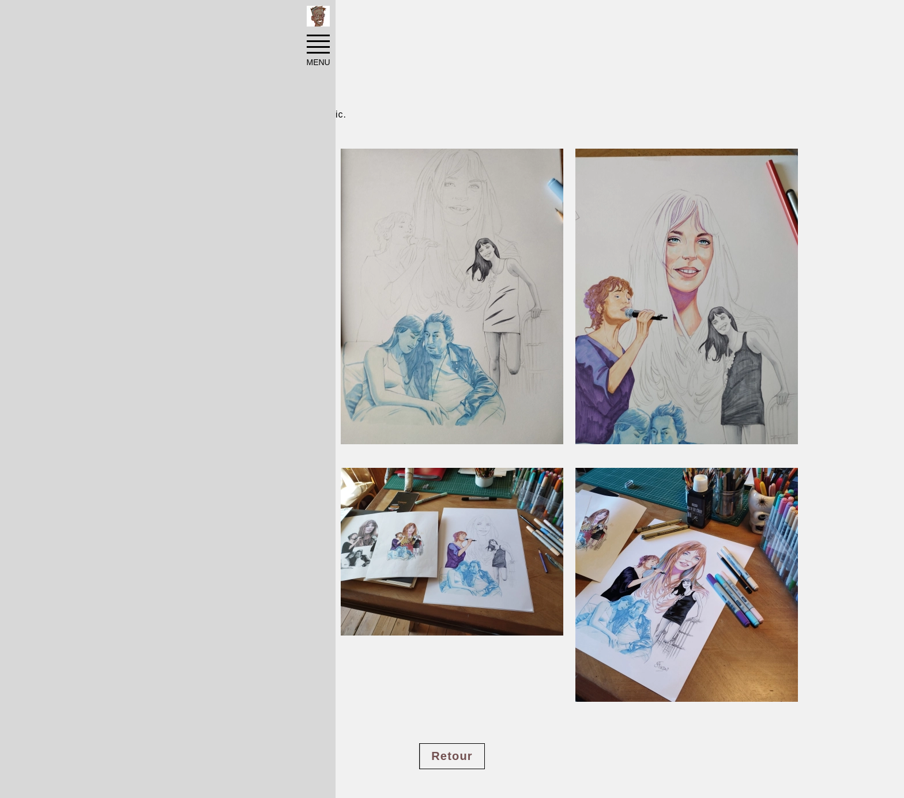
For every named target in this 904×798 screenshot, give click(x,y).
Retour (452, 756)
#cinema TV (133, 723)
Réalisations (179, 18)
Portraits (240, 18)
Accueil (121, 18)
